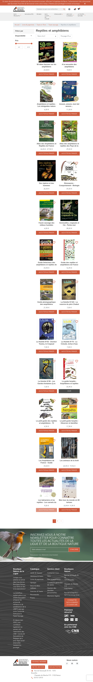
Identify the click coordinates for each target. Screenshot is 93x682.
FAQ (49, 576)
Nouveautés (34, 594)
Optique (33, 583)
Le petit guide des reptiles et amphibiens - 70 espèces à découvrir (46, 423)
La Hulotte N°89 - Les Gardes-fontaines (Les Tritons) (46, 383)
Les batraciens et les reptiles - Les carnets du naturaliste (46, 502)
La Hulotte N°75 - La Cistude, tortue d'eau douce (69, 344)
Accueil (17, 25)
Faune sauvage (53, 25)
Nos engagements (54, 579)
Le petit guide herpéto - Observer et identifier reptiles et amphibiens (69, 423)
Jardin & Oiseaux (36, 573)
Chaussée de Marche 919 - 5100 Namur (47, 675)
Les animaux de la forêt (69, 460)
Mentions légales (53, 596)
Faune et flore (41, 25)
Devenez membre (39, 662)
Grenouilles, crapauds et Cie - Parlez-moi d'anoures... (69, 225)
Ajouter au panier (46, 74)
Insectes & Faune (36, 591)
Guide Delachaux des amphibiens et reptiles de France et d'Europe (46, 265)
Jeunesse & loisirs (36, 576)
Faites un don (38, 667)
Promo (32, 598)
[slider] (16, 43)
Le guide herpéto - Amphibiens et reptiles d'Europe (69, 383)
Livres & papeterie (28, 25)
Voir (69, 391)
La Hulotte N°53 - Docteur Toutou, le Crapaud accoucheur (46, 344)
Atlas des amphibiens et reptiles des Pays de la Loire (69, 146)
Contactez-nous (53, 573)
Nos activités (55, 667)
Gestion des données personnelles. (52, 590)
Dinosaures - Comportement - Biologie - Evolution (69, 185)
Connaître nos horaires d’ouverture (72, 602)
